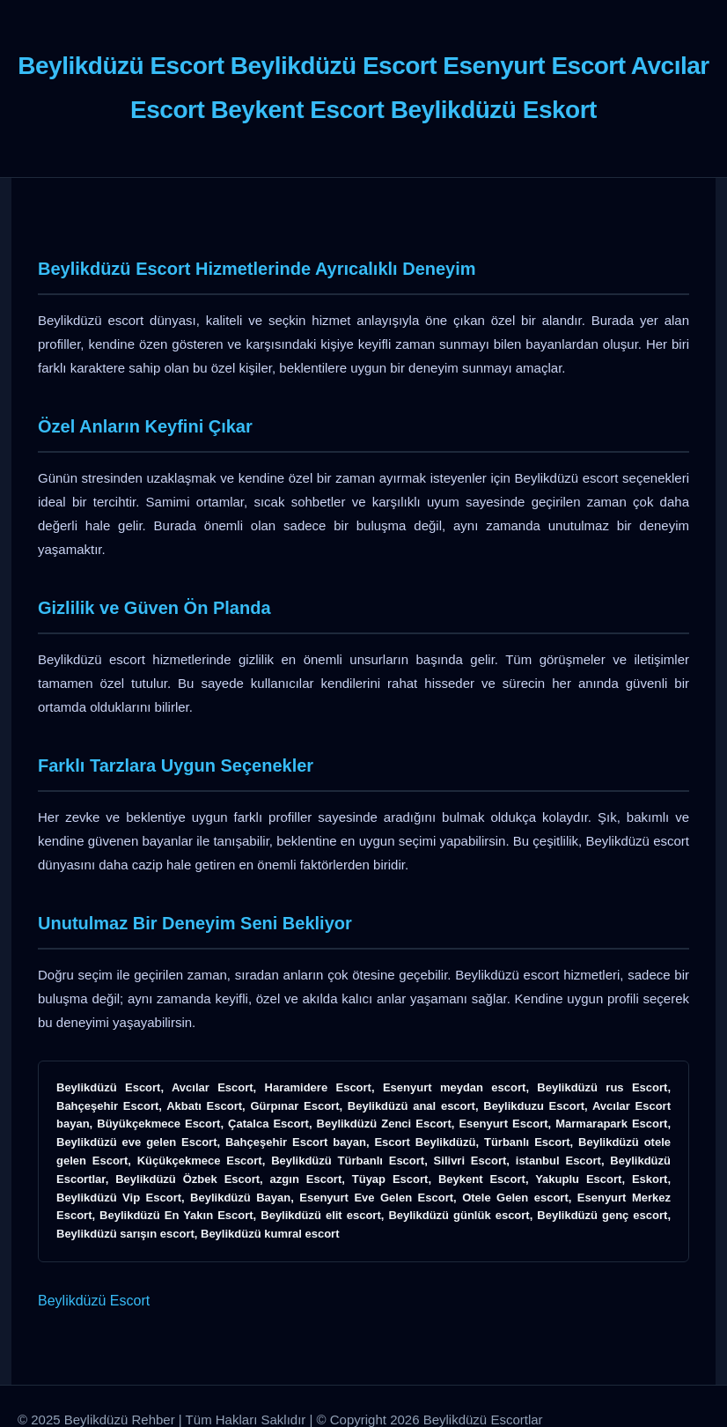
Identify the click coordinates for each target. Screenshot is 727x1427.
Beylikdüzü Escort (94, 1300)
